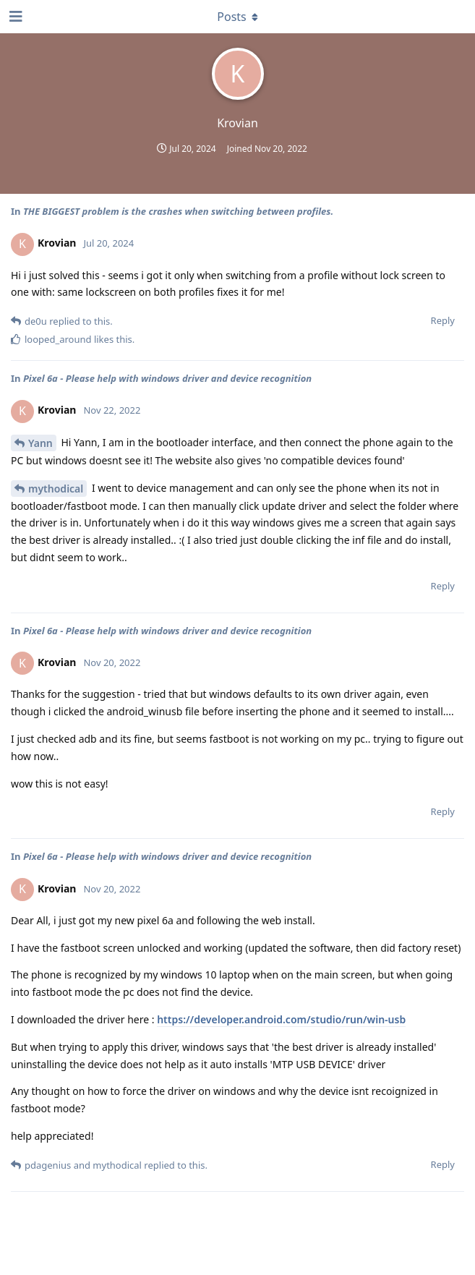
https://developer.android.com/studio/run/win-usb (281, 1019)
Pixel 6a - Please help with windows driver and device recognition (167, 378)
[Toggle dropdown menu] (238, 16)
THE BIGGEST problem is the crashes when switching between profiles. (178, 211)
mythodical (55, 488)
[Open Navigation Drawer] (14, 16)
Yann (40, 443)
